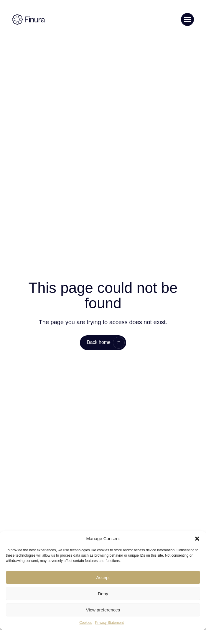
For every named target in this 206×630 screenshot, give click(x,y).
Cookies (85, 623)
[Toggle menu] (187, 19)
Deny (103, 593)
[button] (197, 539)
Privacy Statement (109, 623)
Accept (103, 577)
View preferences (103, 609)
